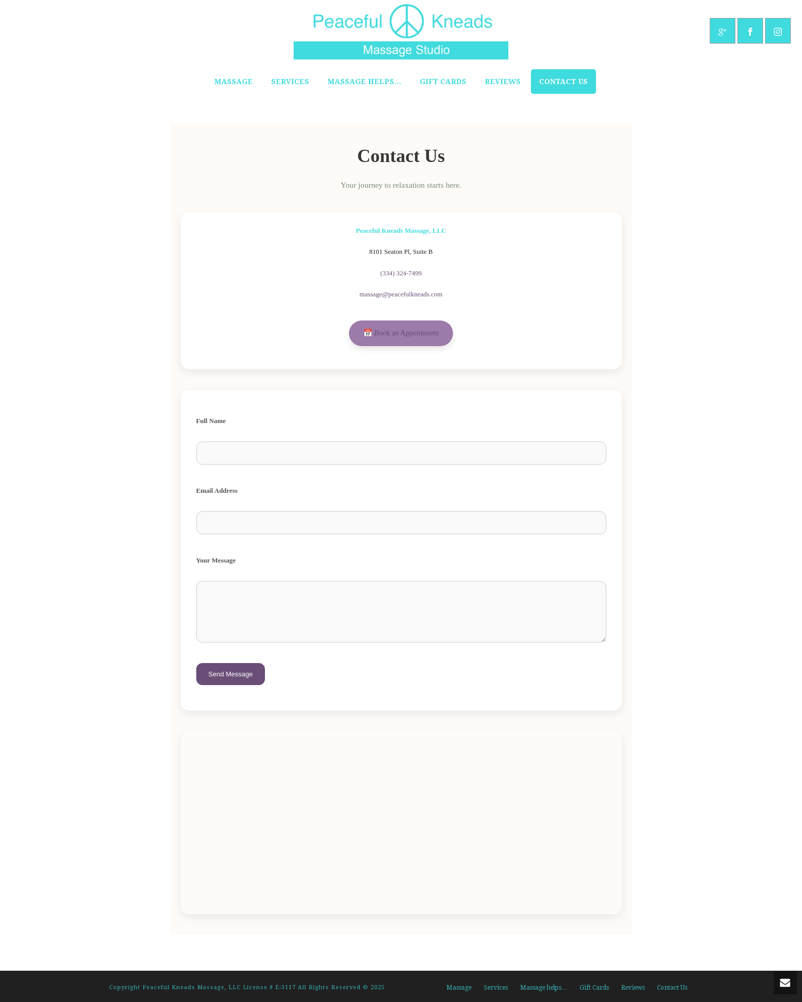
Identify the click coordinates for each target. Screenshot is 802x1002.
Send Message (231, 674)
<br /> (401, 821)
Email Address (217, 490)
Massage (233, 81)
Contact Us (563, 81)
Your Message (216, 560)
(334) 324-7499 (401, 273)
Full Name (211, 421)
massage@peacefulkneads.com (401, 294)
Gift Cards (443, 81)
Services (290, 81)
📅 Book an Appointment (401, 333)
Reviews (503, 81)
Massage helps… (364, 81)
